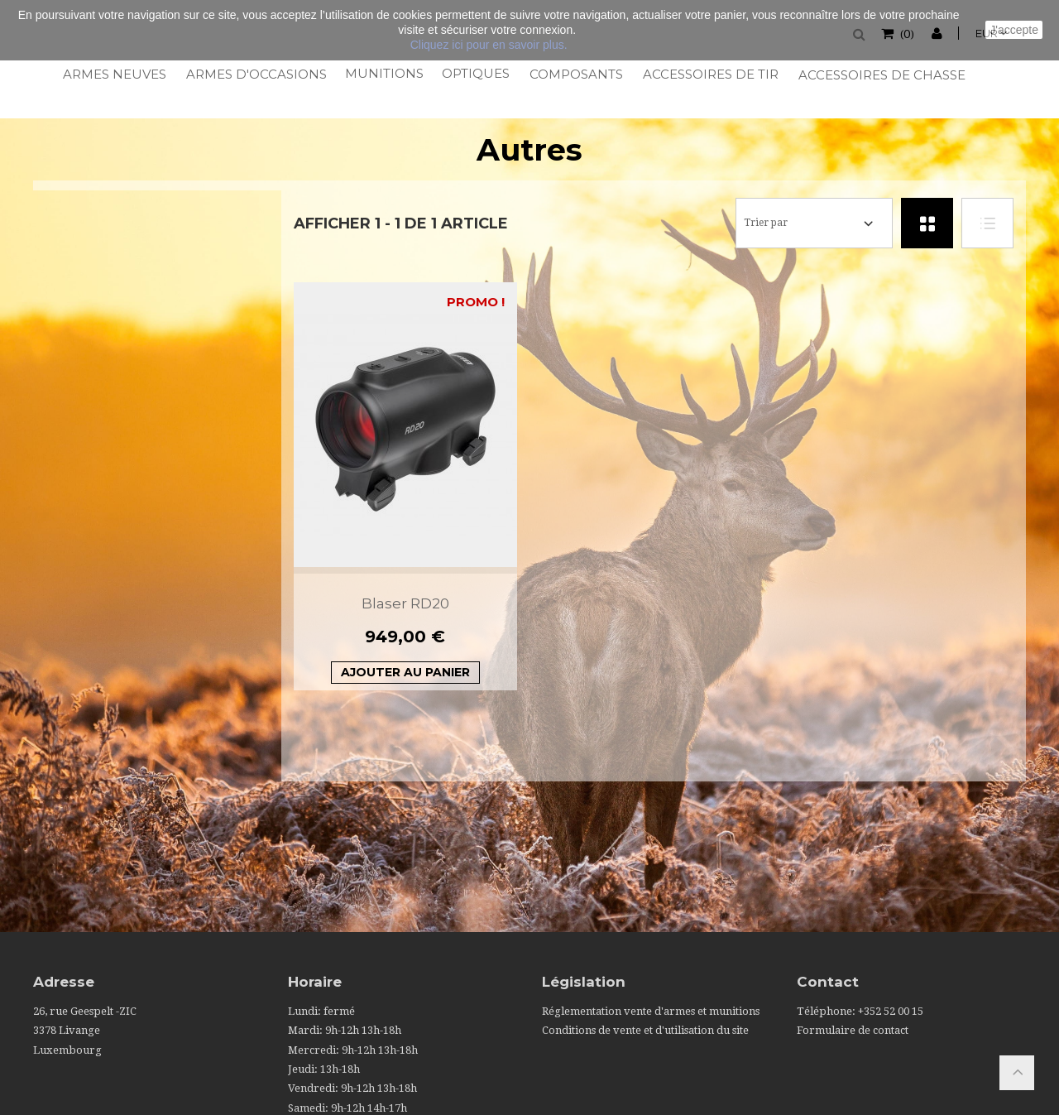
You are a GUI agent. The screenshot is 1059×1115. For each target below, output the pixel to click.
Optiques (475, 73)
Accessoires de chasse (880, 75)
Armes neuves (114, 74)
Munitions (383, 73)
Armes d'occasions (255, 74)
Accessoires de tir (709, 74)
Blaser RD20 (405, 603)
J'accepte (1014, 29)
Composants (575, 74)
